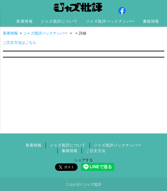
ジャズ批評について (59, 21)
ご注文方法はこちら (19, 42)
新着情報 (24, 21)
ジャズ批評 (78, 8)
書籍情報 (151, 21)
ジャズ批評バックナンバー (110, 21)
